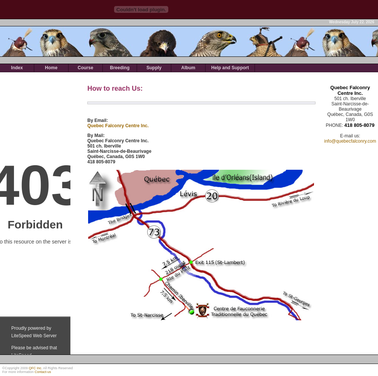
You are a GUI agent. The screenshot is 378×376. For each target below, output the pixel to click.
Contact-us (43, 372)
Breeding (120, 67)
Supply (154, 67)
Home (51, 67)
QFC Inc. (35, 368)
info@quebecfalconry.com (350, 141)
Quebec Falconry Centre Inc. (118, 125)
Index (17, 67)
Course (85, 67)
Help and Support (230, 67)
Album (188, 67)
